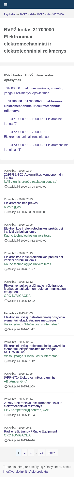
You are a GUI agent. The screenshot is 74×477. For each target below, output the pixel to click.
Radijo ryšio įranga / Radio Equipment (30, 431)
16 (42, 452)
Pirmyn (52, 452)
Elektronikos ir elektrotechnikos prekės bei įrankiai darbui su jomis (33, 230)
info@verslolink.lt (15, 471)
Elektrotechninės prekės (21, 203)
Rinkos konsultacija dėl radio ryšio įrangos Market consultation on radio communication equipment (35, 289)
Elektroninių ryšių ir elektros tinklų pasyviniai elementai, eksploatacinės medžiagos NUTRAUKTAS (35, 349)
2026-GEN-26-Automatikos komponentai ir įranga (33, 176)
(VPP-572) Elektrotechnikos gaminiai (29, 377)
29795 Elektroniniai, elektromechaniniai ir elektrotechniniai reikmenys (33, 404)
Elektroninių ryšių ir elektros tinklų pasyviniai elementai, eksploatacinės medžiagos (35, 319)
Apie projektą (38, 471)
